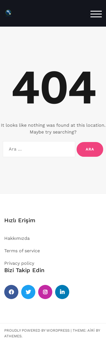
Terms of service (22, 250)
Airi (91, 330)
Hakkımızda (17, 238)
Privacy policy (19, 263)
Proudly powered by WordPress (37, 330)
